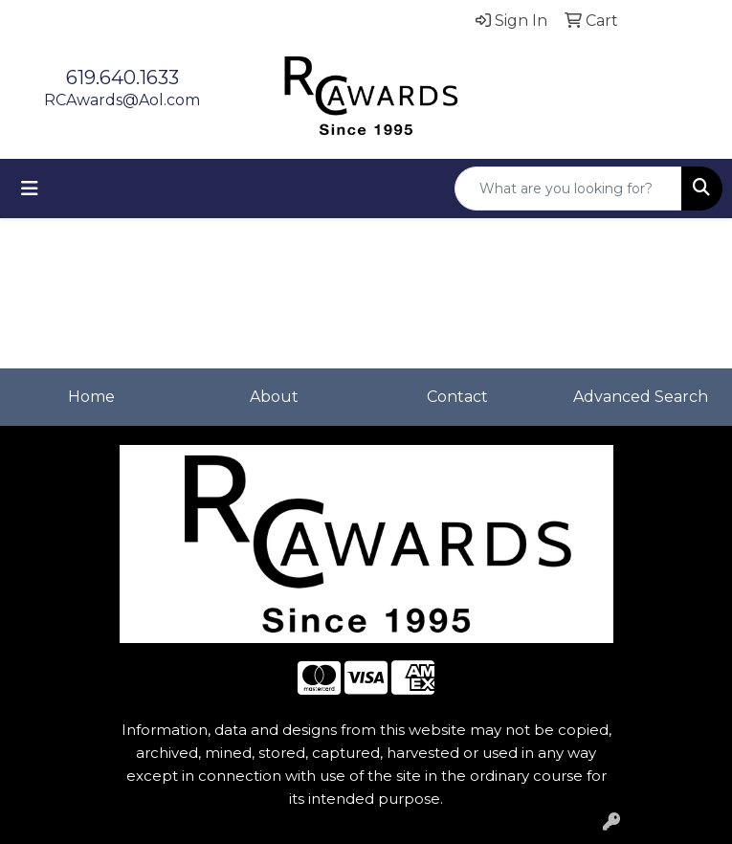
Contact (457, 397)
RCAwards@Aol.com (122, 100)
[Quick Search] (568, 189)
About (274, 397)
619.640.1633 (122, 77)
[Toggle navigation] (30, 188)
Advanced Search (640, 397)
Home (91, 397)
